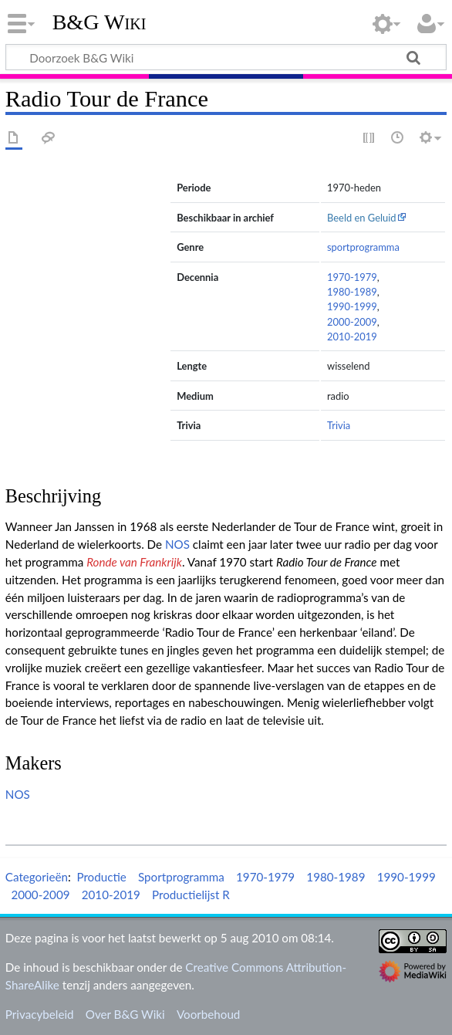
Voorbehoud (208, 1014)
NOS (177, 544)
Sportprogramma (181, 877)
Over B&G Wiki (125, 1014)
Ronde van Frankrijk (134, 562)
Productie (101, 877)
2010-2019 (352, 336)
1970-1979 (352, 277)
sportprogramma (363, 247)
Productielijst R (191, 894)
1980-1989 (352, 292)
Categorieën (36, 877)
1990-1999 (352, 306)
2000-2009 (352, 322)
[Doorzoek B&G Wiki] (226, 57)
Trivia (338, 425)
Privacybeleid (39, 1014)
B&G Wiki (99, 22)
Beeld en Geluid (361, 217)
